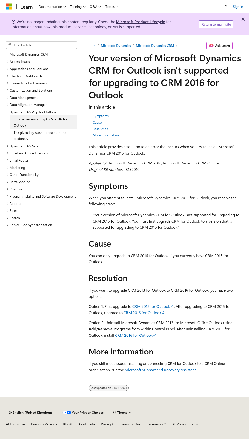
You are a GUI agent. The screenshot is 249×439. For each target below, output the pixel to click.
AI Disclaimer (15, 424)
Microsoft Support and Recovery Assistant (160, 369)
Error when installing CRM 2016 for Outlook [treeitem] (40, 122)
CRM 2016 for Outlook (142, 312)
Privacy (106, 424)
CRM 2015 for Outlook (151, 306)
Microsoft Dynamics (116, 45)
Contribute (87, 424)
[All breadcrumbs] (93, 46)
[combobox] (41, 45)
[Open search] (226, 6)
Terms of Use (130, 424)
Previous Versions (44, 424)
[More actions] (239, 46)
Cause (97, 122)
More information (106, 135)
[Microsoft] (9, 6)
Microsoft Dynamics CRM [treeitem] (29, 54)
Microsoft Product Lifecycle (140, 21)
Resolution (100, 128)
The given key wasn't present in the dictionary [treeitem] (40, 135)
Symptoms (101, 115)
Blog (66, 424)
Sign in (238, 6)
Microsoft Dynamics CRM (155, 45)
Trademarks (154, 424)
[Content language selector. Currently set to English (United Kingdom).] (30, 412)
